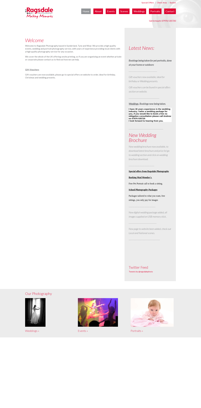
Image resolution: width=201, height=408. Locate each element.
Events (111, 11)
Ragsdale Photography (54, 14)
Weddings (139, 11)
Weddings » (32, 330)
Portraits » (137, 330)
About (98, 11)
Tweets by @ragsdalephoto (141, 271)
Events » (83, 330)
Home (86, 11)
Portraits (155, 11)
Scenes (124, 11)
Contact (170, 11)
